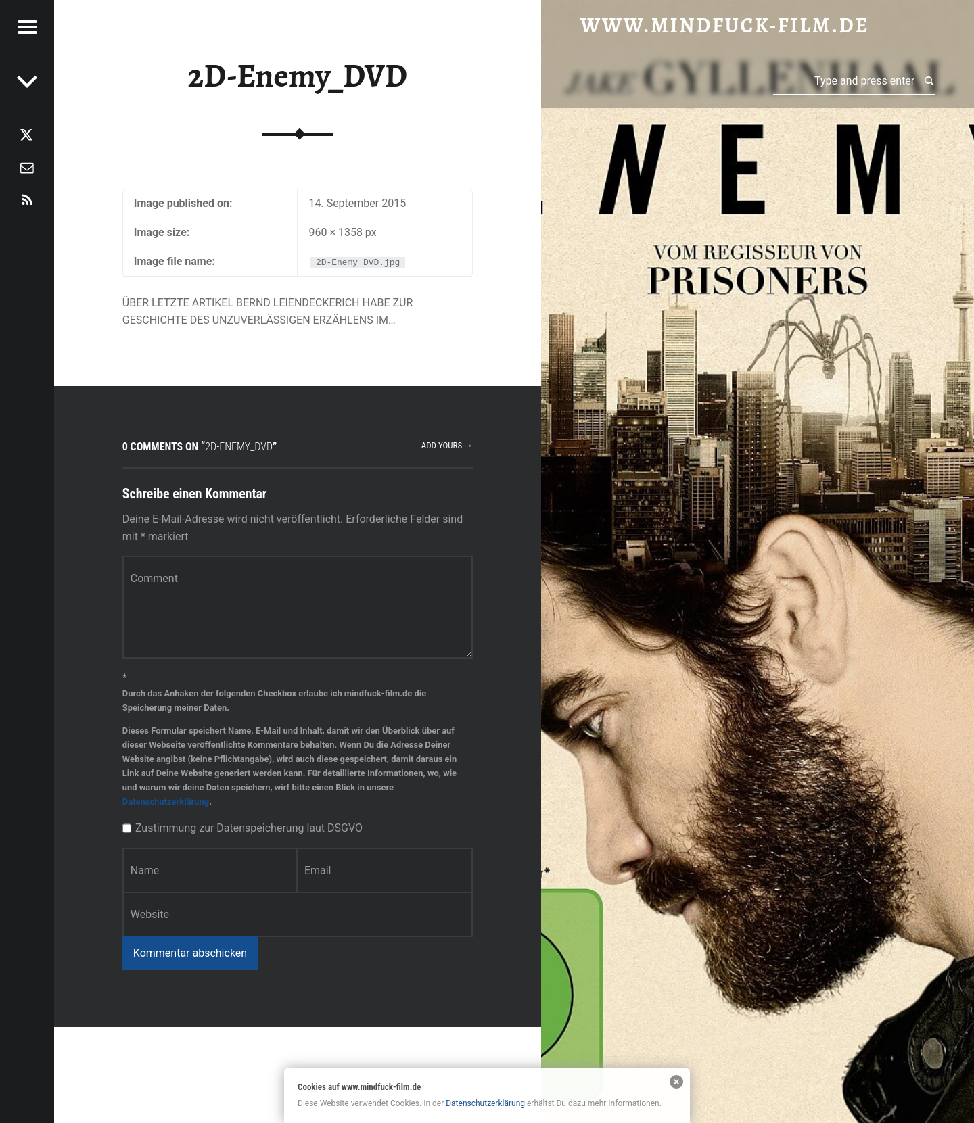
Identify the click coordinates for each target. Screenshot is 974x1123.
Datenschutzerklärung (165, 801)
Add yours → (447, 445)
